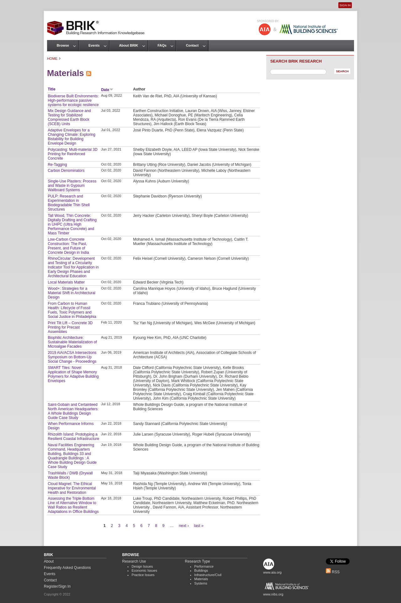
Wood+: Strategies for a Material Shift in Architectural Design (71, 292)
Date (107, 90)
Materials (201, 579)
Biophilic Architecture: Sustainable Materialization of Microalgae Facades (72, 342)
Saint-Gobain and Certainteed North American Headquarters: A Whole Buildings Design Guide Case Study (73, 411)
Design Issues (142, 566)
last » (199, 525)
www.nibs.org (273, 594)
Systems (200, 583)
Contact (192, 45)
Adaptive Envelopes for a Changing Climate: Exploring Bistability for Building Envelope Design (71, 137)
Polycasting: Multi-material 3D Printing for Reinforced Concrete (72, 154)
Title (51, 89)
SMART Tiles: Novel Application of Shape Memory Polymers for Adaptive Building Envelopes (73, 374)
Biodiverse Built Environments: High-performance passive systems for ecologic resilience (73, 100)
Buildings (201, 570)
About (49, 561)
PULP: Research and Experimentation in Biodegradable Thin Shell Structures (69, 203)
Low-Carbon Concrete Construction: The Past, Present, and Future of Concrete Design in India (68, 246)
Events (94, 45)
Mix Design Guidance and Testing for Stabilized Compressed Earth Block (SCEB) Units (69, 117)
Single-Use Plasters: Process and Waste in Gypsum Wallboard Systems (72, 185)
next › (184, 525)
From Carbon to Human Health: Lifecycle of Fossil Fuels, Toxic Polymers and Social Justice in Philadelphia (72, 310)
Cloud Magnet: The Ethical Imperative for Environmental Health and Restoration (72, 488)
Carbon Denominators (66, 170)
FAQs (162, 45)
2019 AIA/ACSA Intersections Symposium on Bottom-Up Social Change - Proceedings (72, 357)
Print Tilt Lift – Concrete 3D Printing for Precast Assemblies (70, 327)
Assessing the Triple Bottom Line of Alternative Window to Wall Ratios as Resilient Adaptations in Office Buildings (73, 505)
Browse (63, 45)
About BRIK (128, 45)
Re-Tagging (57, 164)
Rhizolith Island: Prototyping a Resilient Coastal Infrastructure (73, 436)
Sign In (345, 5)
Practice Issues (143, 575)
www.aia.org (272, 572)
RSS (333, 572)
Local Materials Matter (66, 282)
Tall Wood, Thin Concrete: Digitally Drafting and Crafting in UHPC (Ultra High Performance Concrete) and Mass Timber (72, 224)
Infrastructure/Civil (207, 575)
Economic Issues (144, 570)
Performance (204, 566)
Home (52, 58)
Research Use (134, 561)
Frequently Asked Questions (67, 567)
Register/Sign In (57, 586)
